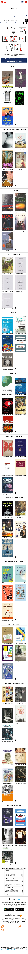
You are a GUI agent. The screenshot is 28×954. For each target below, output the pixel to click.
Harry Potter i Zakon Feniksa (10, 875)
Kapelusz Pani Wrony (8, 892)
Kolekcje (17, 22)
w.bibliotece (13, 920)
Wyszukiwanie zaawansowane (7, 22)
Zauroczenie (7, 885)
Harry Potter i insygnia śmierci (10, 874)
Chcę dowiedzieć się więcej (7, 949)
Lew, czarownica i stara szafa (10, 873)
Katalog (13, 16)
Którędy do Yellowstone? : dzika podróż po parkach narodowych (16, 891)
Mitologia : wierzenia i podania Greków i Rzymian (13, 884)
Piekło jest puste (8, 894)
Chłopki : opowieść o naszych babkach (11, 880)
